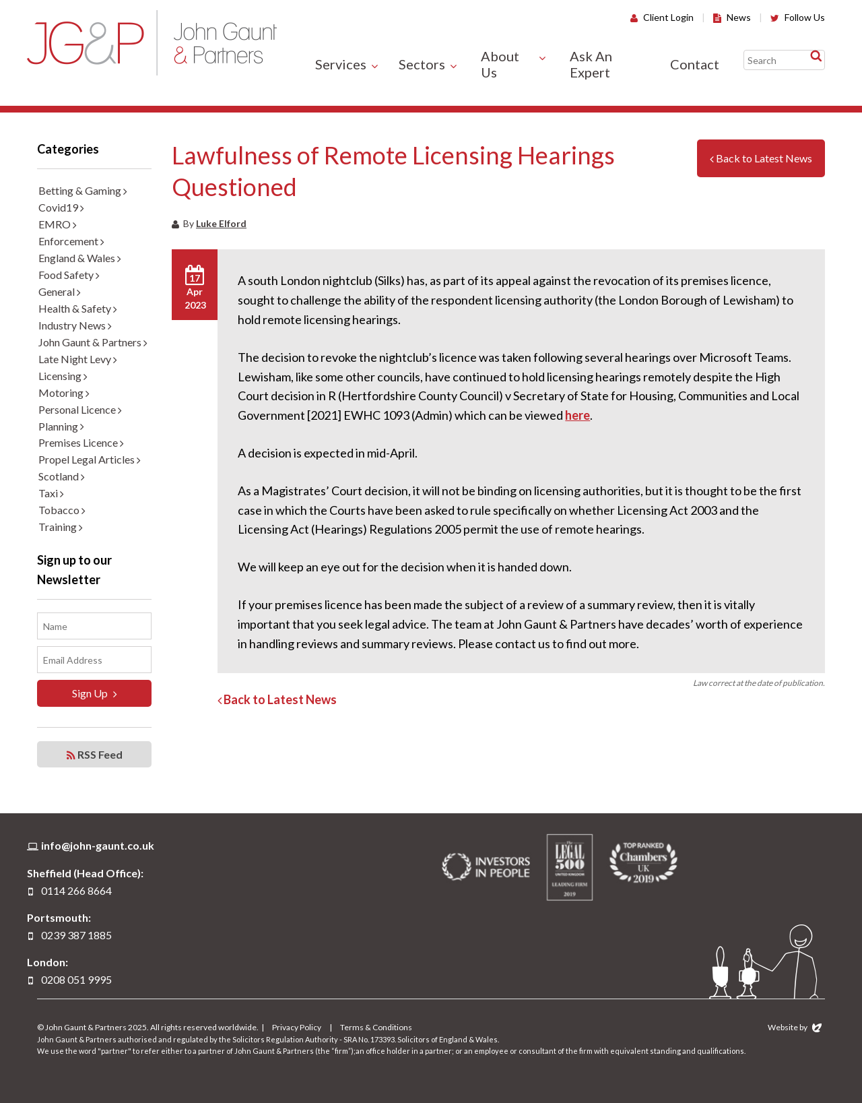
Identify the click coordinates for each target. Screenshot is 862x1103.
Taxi (51, 492)
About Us (500, 64)
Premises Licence (81, 442)
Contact (694, 64)
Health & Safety (77, 308)
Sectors (422, 64)
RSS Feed (95, 754)
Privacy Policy (296, 1027)
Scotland (61, 476)
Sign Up (94, 693)
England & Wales (79, 257)
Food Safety (69, 274)
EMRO (57, 224)
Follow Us (797, 17)
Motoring (64, 392)
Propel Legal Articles (89, 459)
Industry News (75, 325)
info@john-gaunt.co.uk (97, 845)
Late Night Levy (77, 358)
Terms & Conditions (376, 1027)
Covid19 (61, 207)
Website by (795, 1027)
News (732, 17)
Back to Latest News (761, 158)
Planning (61, 426)
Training (60, 526)
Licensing (63, 375)
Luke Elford (221, 223)
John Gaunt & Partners (152, 42)
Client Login (662, 17)
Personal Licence (80, 409)
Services (340, 64)
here (577, 415)
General (59, 291)
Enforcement (71, 240)
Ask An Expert (591, 64)
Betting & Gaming (82, 190)
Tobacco (62, 509)
